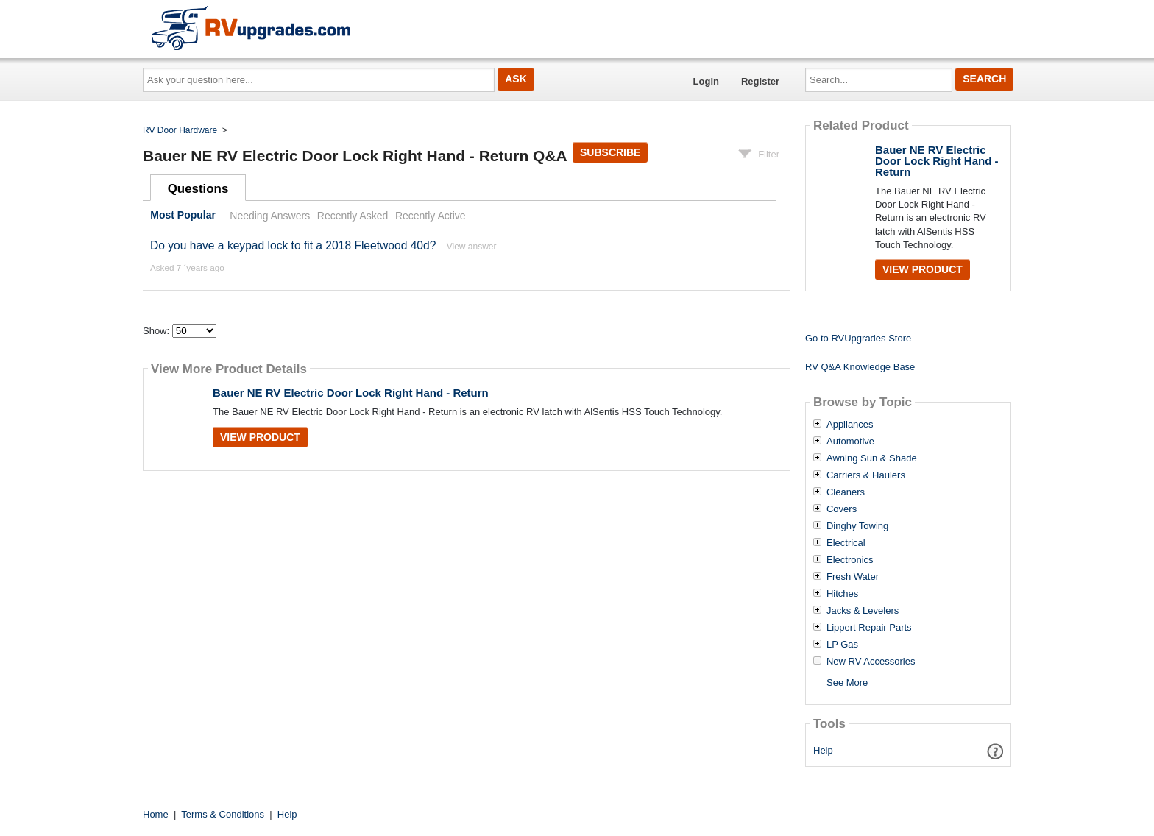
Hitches (842, 594)
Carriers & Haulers (865, 475)
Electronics (850, 560)
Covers (841, 509)
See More (847, 682)
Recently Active (430, 216)
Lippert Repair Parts (869, 628)
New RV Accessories (870, 661)
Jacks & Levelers (862, 611)
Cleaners (845, 492)
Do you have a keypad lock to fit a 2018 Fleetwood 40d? (293, 245)
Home (156, 814)
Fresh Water (852, 577)
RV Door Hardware (180, 130)
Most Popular (183, 216)
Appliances (850, 424)
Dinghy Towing (857, 526)
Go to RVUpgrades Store (858, 338)
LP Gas (842, 645)
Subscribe (610, 152)
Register (760, 81)
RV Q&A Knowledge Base (860, 366)
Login (706, 81)
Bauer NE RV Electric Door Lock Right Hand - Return (351, 392)
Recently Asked (352, 216)
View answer (472, 246)
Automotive (850, 441)
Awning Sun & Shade (871, 458)
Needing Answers (270, 216)
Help (823, 750)
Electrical (846, 543)
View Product (260, 437)
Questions (198, 189)
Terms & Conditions (222, 814)
